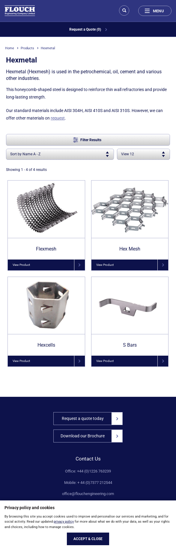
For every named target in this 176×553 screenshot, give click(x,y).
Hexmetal (48, 48)
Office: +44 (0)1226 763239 (88, 471)
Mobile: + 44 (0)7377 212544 (88, 483)
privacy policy (64, 522)
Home (9, 48)
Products (27, 48)
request (58, 118)
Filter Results (87, 140)
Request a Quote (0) (88, 29)
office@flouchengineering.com (88, 494)
